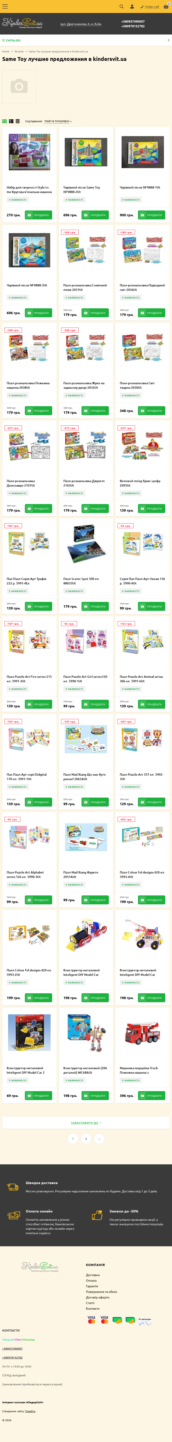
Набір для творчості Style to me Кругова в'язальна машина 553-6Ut (29, 191)
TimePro (30, 1411)
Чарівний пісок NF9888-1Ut (140, 187)
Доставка (93, 1275)
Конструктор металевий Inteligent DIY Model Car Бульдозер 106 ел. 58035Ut (140, 974)
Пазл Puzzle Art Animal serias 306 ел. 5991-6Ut (141, 678)
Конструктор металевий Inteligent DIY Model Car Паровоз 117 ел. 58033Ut (82, 974)
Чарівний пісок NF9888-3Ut (27, 285)
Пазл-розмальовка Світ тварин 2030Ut (137, 385)
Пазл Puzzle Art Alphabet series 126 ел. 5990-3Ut (25, 874)
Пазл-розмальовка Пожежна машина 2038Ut (28, 385)
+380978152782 (133, 26)
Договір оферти (97, 1297)
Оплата (91, 1280)
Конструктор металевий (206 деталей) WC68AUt (85, 1070)
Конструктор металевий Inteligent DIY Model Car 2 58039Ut (26, 1072)
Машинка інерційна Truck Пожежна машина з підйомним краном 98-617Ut (141, 1072)
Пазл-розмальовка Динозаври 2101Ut (21, 483)
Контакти (92, 1308)
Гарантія (92, 1286)
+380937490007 (133, 21)
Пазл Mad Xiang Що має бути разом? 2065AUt (84, 776)
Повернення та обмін (101, 1292)
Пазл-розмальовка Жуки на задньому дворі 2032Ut (83, 385)
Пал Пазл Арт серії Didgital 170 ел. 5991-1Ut (27, 776)
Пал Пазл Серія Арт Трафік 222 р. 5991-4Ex (27, 581)
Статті (90, 1303)
